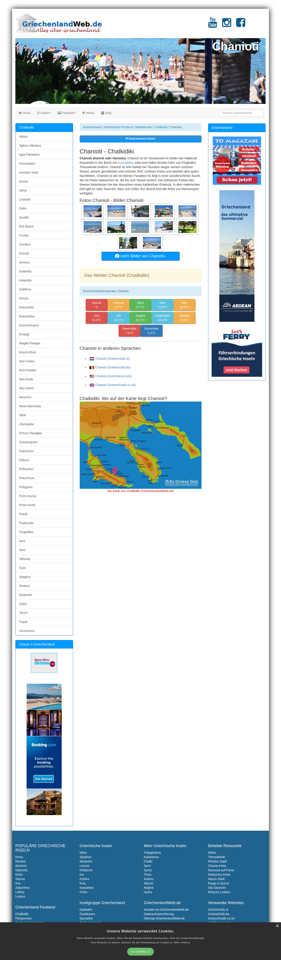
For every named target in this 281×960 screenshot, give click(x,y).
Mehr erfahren (182, 942)
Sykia (23, 604)
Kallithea (25, 289)
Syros (148, 870)
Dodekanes (87, 914)
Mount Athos (27, 352)
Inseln (44, 113)
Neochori (25, 397)
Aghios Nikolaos (30, 145)
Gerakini (25, 244)
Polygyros (25, 487)
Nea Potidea (27, 370)
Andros (148, 879)
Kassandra (125, 162)
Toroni (23, 613)
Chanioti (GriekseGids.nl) (110, 358)
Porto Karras (27, 496)
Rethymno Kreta (219, 874)
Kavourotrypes (29, 325)
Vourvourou (27, 631)
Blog (106, 113)
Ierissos (24, 262)
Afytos (23, 136)
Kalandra (25, 280)
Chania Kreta (217, 866)
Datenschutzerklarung (159, 914)
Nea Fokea (26, 361)
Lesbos (20, 896)
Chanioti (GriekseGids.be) (110, 367)
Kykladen (86, 909)
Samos (20, 879)
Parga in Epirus (218, 883)
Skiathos (86, 857)
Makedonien (143, 127)
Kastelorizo (151, 857)
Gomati (24, 253)
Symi (147, 866)
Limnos (85, 866)
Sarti (22, 550)
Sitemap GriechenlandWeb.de (164, 918)
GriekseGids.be (218, 914)
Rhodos (20, 861)
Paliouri (24, 460)
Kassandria (26, 316)
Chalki (148, 861)
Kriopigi (24, 334)
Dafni (22, 208)
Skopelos (86, 861)
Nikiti (22, 415)
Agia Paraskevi (29, 154)
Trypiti (23, 622)
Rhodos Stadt (217, 861)
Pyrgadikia (26, 532)
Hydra (148, 892)
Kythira (84, 879)
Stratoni (24, 586)
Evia (83, 883)
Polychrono (26, 478)
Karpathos (87, 887)
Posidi (23, 514)
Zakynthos (22, 887)
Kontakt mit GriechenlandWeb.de (166, 909)
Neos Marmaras (30, 406)
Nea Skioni (26, 388)
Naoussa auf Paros (221, 870)
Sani (22, 541)
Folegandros (152, 852)
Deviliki (24, 217)
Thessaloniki (216, 857)
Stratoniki (25, 595)
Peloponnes (23, 918)
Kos (18, 883)
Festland (67, 113)
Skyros (148, 883)
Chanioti (24, 199)
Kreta (19, 857)
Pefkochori (26, 469)
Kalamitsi (25, 271)
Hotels (88, 113)
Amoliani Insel (28, 172)
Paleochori (26, 451)
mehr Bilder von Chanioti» (140, 256)
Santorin (21, 866)
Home (25, 113)
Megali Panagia (29, 343)
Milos (83, 852)
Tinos (147, 874)
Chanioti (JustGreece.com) (111, 376)
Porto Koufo (27, 505)
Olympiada (26, 424)
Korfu (19, 874)
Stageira (25, 577)
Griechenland (92, 127)
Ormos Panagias (30, 433)
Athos (23, 190)
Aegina (148, 887)
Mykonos (21, 870)
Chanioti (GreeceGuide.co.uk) (113, 385)
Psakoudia (26, 523)
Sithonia (24, 559)
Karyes (24, 298)
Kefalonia (86, 870)
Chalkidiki (161, 127)
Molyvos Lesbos (219, 892)
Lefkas (19, 892)
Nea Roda (26, 379)
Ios (82, 874)
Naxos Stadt (216, 879)
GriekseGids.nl (218, 909)
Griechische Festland (118, 127)
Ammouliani (27, 163)
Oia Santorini (217, 887)
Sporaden (86, 918)
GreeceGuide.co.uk (221, 918)
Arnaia (23, 181)
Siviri (22, 568)
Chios (84, 892)
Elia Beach (26, 226)
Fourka (24, 235)
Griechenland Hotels (140, 138)
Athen (212, 852)
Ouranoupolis (28, 442)
